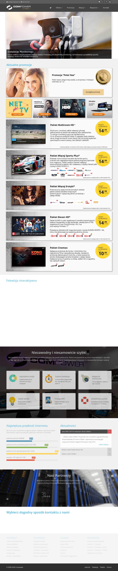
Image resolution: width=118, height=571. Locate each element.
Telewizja (95, 567)
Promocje (70, 8)
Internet (87, 567)
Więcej (82, 8)
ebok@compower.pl (14, 2)
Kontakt (106, 8)
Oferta (59, 8)
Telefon (102, 567)
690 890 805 (26, 2)
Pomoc (109, 567)
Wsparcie (94, 8)
